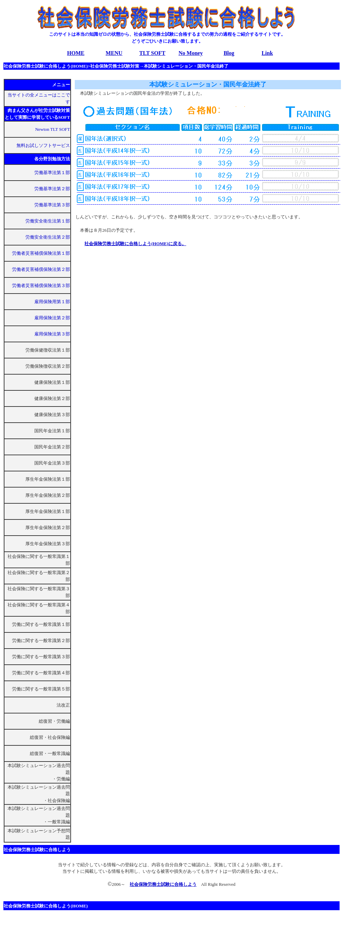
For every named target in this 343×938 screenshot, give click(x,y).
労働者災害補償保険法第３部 (41, 285)
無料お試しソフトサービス (43, 145)
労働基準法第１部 (52, 172)
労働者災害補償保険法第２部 (41, 269)
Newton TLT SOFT (52, 129)
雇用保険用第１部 (52, 301)
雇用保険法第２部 (52, 317)
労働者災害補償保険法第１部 (41, 253)
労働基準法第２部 (52, 188)
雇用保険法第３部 (52, 333)
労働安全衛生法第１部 (47, 221)
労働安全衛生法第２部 (47, 237)
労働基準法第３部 (52, 204)
